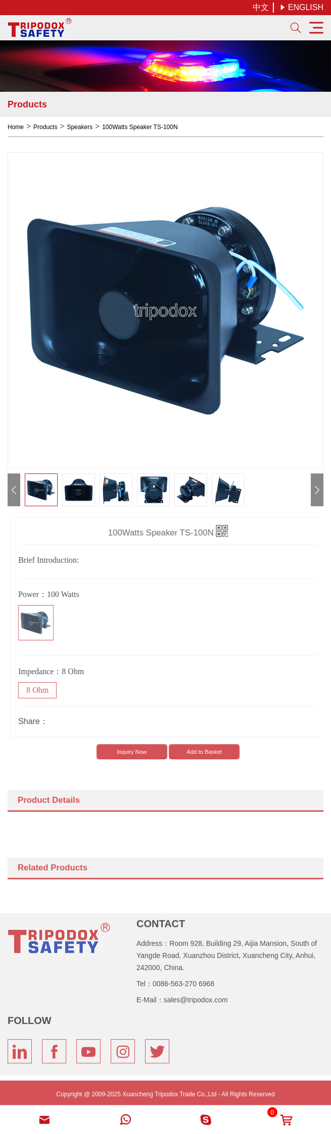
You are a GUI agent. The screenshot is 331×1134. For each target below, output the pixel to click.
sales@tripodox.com (196, 997)
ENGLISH (301, 7)
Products (45, 127)
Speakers (79, 127)
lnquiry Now (134, 752)
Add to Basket (206, 752)
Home (16, 127)
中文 (261, 7)
